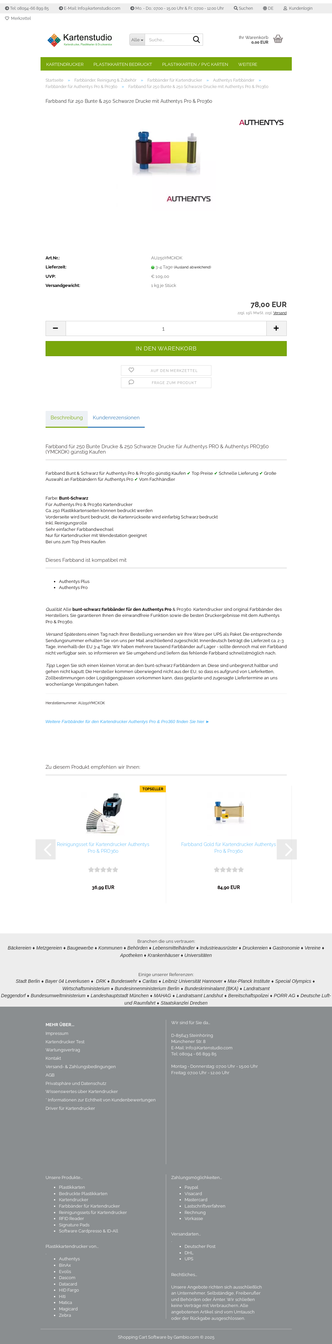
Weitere (247, 64)
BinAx (65, 1263)
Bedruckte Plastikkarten (83, 1191)
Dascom (67, 1275)
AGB (50, 1073)
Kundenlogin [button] (298, 8)
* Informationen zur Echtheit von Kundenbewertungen (101, 1097)
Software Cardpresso (80, 1228)
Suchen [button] (243, 8)
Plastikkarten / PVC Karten (195, 64)
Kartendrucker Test (65, 1039)
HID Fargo (69, 1288)
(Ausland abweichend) (192, 267)
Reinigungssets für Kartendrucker (93, 1210)
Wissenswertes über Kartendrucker (82, 1089)
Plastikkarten (72, 1185)
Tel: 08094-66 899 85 (27, 8)
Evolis (65, 1269)
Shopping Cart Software (142, 1335)
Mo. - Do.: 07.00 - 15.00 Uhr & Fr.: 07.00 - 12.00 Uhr (177, 8)
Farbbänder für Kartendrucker (89, 1204)
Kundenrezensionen (116, 418)
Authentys (69, 1256)
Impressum (57, 1031)
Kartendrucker (64, 64)
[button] (268, 8)
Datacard (68, 1282)
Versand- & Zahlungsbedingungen (81, 1064)
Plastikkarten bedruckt (122, 64)
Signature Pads (74, 1222)
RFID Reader (71, 1216)
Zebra (65, 1313)
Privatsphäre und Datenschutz (76, 1081)
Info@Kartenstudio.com (209, 1045)
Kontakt (53, 1056)
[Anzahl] (166, 328)
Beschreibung (67, 418)
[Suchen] (196, 40)
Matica (65, 1300)
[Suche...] (137, 40)
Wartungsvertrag (63, 1047)
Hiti (62, 1294)
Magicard (68, 1306)
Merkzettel (18, 18)
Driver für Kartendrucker (70, 1106)
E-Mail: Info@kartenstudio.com (89, 8)
